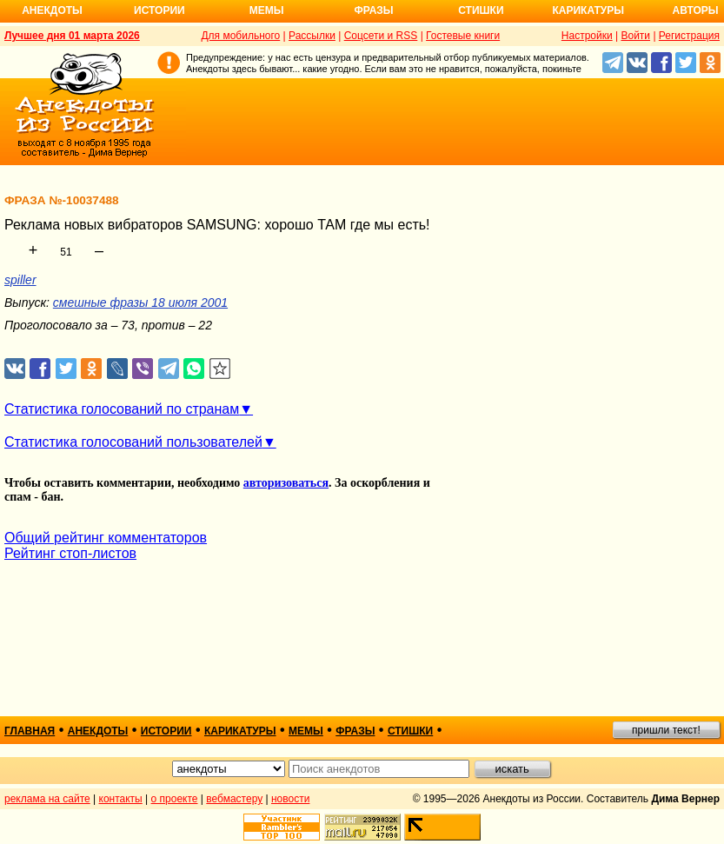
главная (29, 731)
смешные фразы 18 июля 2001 (140, 302)
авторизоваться (286, 482)
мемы (306, 731)
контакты (121, 799)
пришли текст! (666, 730)
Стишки (480, 10)
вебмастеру (234, 799)
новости (290, 799)
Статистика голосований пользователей (133, 442)
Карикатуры (588, 10)
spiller (20, 280)
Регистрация (689, 36)
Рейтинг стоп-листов (70, 553)
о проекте (174, 799)
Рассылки (312, 36)
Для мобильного (240, 36)
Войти (635, 36)
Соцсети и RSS (381, 36)
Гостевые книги (463, 36)
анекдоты (98, 731)
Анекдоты (52, 10)
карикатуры (240, 731)
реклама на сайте (47, 799)
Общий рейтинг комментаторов (105, 537)
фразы (355, 731)
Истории (159, 10)
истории (166, 731)
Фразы (373, 10)
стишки (410, 731)
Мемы (266, 10)
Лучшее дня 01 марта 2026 (72, 36)
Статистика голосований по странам (121, 409)
